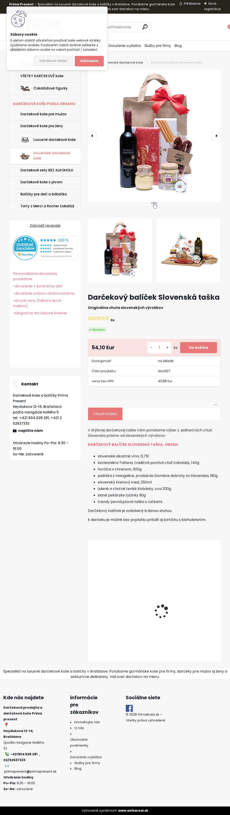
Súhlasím (89, 60)
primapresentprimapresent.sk (30, 771)
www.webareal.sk (133, 810)
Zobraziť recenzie (45, 225)
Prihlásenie (192, 3)
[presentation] (92, 135)
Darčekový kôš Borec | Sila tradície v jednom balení (114, 620)
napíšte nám (30, 430)
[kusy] (159, 348)
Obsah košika (105, 413)
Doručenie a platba (124, 45)
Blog (178, 45)
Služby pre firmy (157, 45)
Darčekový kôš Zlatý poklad (183, 617)
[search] (145, 26)
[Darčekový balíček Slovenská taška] (154, 135)
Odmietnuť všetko (53, 61)
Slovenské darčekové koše (123, 62)
